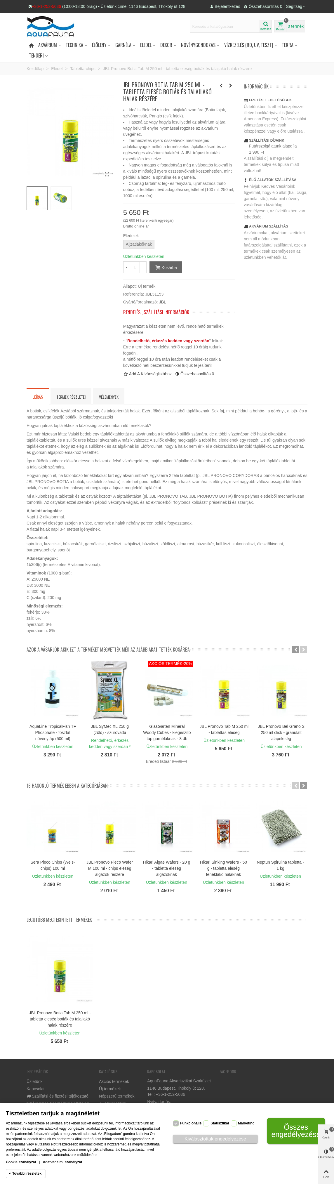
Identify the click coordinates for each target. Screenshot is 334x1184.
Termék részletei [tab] (71, 397)
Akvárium (47, 44)
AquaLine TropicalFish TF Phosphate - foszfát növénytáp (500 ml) (52, 732)
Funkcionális (190, 1123)
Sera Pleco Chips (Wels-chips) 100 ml (52, 865)
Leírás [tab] (37, 397)
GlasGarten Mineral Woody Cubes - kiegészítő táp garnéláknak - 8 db (167, 732)
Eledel (146, 44)
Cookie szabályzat (21, 1162)
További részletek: (27, 1173)
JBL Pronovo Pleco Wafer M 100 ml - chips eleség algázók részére (109, 868)
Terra (287, 44)
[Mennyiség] (135, 267)
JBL (162, 302)
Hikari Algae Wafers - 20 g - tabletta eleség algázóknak (166, 868)
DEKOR (166, 44)
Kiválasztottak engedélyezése (215, 1138)
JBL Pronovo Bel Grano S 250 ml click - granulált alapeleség (281, 732)
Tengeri (36, 55)
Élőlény (99, 44)
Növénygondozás (198, 44)
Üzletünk (34, 1081)
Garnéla (123, 44)
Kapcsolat (35, 1088)
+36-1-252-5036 (46, 6)
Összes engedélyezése (295, 1130)
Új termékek (110, 1088)
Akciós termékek (114, 1081)
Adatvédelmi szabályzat (62, 1162)
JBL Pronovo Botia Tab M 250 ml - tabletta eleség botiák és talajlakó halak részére (60, 1019)
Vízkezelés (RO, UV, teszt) (248, 44)
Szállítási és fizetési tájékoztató (57, 1096)
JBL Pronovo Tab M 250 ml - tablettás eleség (224, 729)
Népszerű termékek (116, 1096)
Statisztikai (220, 1123)
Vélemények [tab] (109, 397)
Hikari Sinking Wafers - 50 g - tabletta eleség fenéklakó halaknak (223, 868)
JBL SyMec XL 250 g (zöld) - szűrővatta (110, 729)
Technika (74, 44)
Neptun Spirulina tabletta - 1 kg (280, 865)
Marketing (246, 1123)
